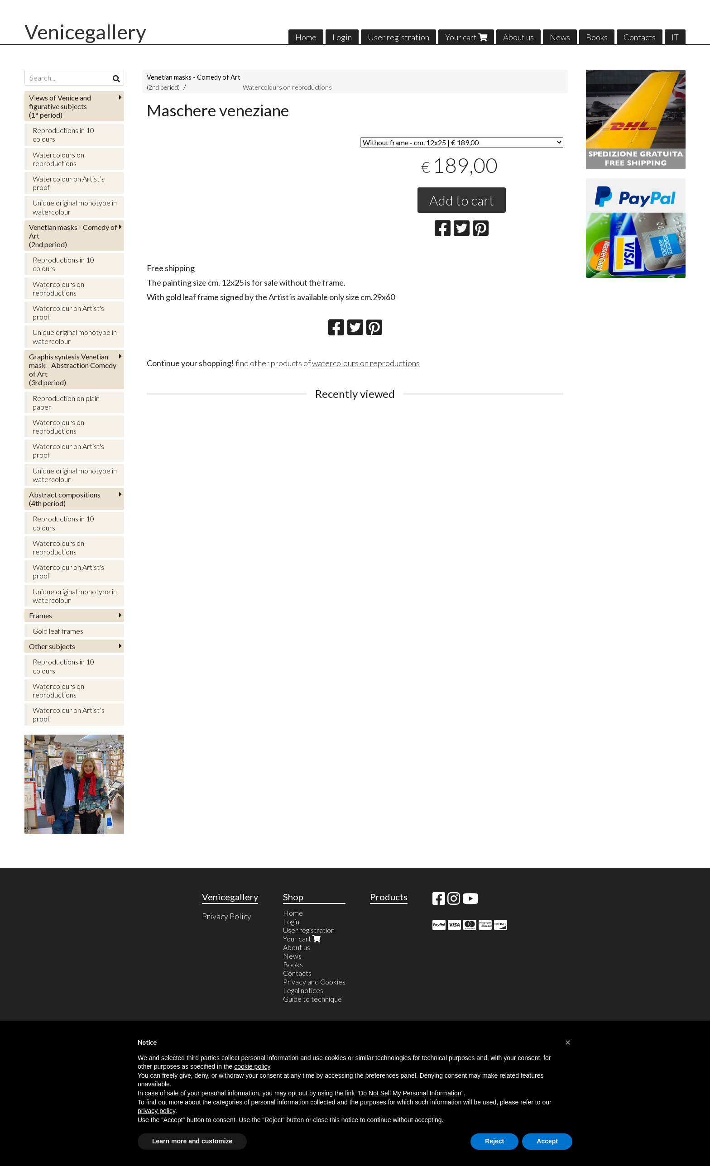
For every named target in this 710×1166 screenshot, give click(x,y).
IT (675, 37)
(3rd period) (72, 369)
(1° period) (60, 106)
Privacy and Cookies (314, 981)
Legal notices (303, 990)
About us (518, 37)
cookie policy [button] (252, 1066)
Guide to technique (312, 998)
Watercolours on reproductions (287, 87)
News (560, 37)
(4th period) (65, 498)
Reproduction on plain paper (66, 402)
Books (597, 37)
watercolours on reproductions (366, 363)
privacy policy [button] (156, 1110)
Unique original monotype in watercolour (75, 206)
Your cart (466, 37)
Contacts (640, 37)
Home (306, 37)
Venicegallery (85, 31)
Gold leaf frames (58, 630)
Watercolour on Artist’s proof (69, 182)
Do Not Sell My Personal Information (410, 1093)
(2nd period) (73, 235)
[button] (568, 1042)
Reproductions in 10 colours (63, 134)
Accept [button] (547, 1141)
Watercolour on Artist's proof (68, 312)
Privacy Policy (226, 916)
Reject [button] (494, 1141)
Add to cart (461, 200)
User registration (398, 37)
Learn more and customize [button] (192, 1141)
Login (342, 37)
